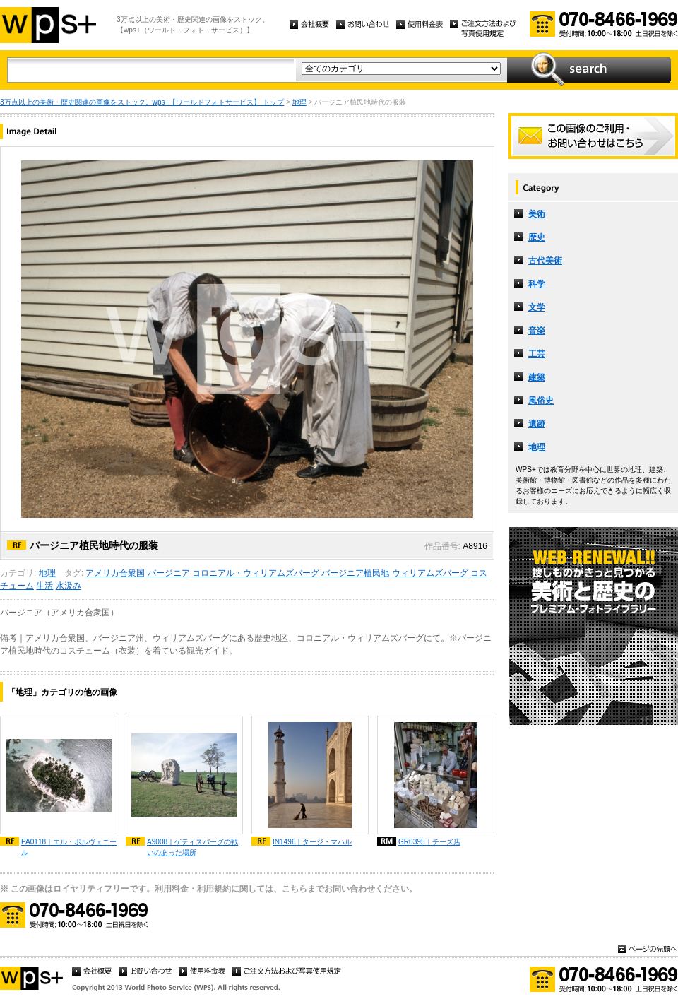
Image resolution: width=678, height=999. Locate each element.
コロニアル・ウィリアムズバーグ (255, 573)
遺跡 (536, 424)
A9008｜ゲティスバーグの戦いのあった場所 (192, 847)
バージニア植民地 (355, 573)
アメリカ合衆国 (115, 573)
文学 (536, 307)
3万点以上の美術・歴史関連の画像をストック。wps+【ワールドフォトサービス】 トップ (142, 102)
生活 (44, 586)
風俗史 (541, 401)
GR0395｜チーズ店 (429, 842)
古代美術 (545, 261)
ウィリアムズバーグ (430, 573)
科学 (536, 284)
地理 (299, 102)
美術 (536, 214)
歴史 (536, 237)
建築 (536, 377)
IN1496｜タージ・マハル (312, 842)
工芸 (536, 354)
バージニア (169, 573)
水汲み (68, 586)
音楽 (536, 331)
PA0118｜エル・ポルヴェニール (69, 847)
